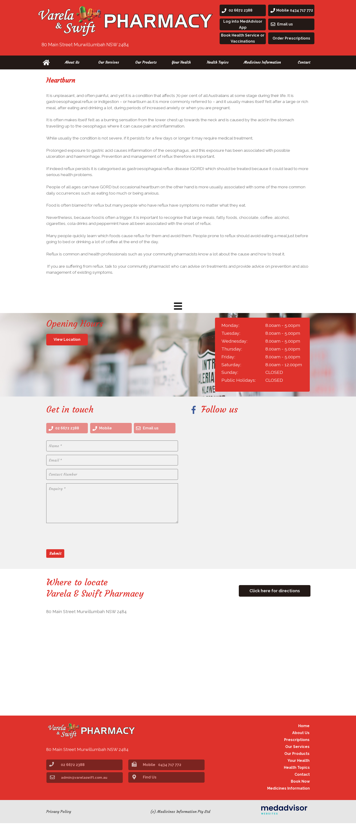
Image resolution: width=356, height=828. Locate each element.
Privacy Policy (58, 816)
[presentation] (81, 540)
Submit (55, 557)
